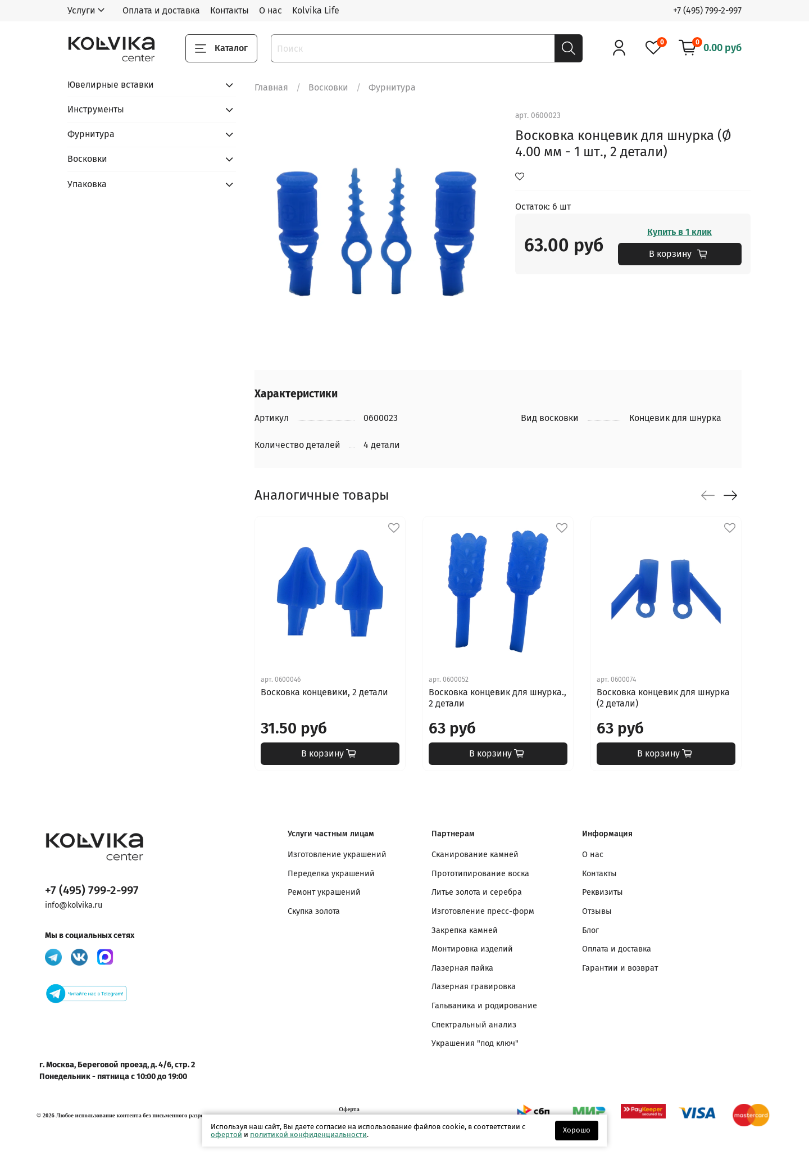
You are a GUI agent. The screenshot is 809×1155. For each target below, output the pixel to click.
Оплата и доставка (161, 10)
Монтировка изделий (472, 949)
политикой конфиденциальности (308, 1134)
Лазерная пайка (462, 968)
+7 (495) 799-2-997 (707, 10)
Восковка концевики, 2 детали (324, 692)
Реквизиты (602, 892)
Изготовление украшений (337, 854)
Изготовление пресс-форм (482, 911)
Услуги (81, 10)
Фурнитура (392, 87)
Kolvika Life (315, 10)
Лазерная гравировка (473, 986)
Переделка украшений (331, 873)
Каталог (221, 48)
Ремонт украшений (324, 892)
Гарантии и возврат (620, 968)
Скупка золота (314, 911)
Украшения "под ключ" (475, 1043)
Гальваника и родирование (484, 1006)
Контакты (229, 10)
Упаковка (87, 184)
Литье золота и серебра (476, 892)
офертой (226, 1134)
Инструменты (95, 109)
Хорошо (576, 1130)
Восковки (328, 87)
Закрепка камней (464, 930)
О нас (270, 10)
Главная (271, 87)
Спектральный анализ (473, 1025)
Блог (590, 930)
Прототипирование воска (480, 873)
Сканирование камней (475, 854)
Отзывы (597, 911)
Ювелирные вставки (110, 84)
